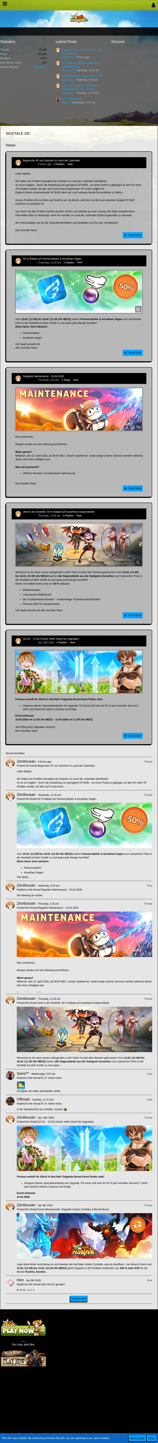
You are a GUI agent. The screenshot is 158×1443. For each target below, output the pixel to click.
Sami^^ (66, 102)
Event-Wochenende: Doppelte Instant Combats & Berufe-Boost (73, 1209)
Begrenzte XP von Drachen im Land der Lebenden (51, 160)
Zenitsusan (68, 57)
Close (151, 1438)
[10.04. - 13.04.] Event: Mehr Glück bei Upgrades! (51, 638)
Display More (79, 1298)
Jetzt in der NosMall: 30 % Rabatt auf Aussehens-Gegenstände (58, 511)
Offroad (23, 1099)
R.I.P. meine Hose (72, 98)
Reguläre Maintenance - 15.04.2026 (82, 75)
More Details (137, 1438)
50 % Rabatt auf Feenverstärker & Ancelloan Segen (52, 258)
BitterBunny (39, 67)
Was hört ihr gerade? (53, 1284)
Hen (20, 1280)
